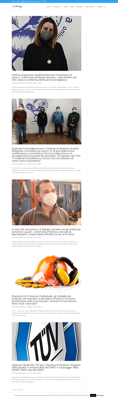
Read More (100, 395)
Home (48, 7)
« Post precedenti (17, 390)
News (72, 7)
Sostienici (79, 7)
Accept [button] (93, 395)
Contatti (99, 7)
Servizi (66, 7)
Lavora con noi (90, 7)
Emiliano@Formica (19, 83)
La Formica (56, 7)
